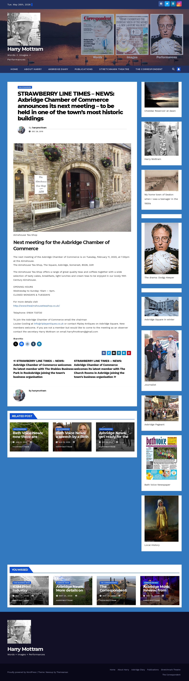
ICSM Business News (21, 583)
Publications (84, 69)
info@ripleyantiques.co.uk (48, 323)
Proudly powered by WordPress (22, 672)
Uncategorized (25, 87)
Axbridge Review (151, 583)
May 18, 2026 (152, 596)
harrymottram (39, 127)
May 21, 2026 (109, 596)
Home (14, 69)
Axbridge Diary (58, 69)
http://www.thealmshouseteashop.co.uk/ (36, 305)
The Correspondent (149, 69)
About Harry (33, 69)
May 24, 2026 (65, 596)
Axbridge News (63, 583)
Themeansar (62, 672)
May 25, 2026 (22, 596)
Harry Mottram (25, 49)
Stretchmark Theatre (114, 69)
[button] (173, 69)
